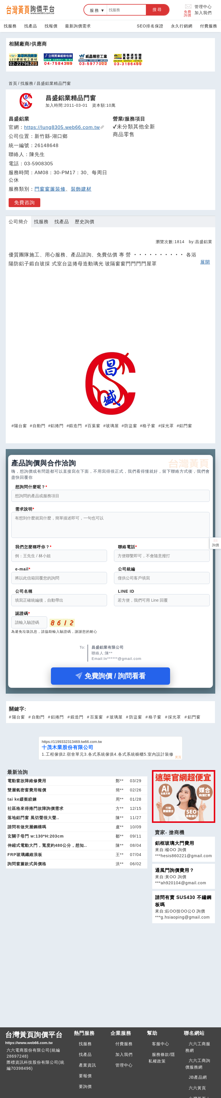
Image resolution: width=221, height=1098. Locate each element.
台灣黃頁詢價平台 (37, 1038)
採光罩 (167, 425)
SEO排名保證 (150, 26)
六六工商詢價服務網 (197, 1063)
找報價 (51, 26)
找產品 (30, 26)
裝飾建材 (81, 189)
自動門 (39, 425)
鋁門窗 (185, 425)
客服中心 (160, 1043)
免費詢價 (188, 10)
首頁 (13, 83)
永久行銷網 (182, 26)
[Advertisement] (110, 311)
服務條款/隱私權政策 (161, 1057)
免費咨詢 (24, 202)
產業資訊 (87, 1065)
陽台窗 (20, 425)
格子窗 (148, 425)
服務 (95, 10)
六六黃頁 (197, 1088)
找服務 (10, 26)
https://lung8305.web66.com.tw (64, 127)
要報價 (85, 1075)
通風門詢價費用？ (174, 873)
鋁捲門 (57, 425)
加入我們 (203, 12)
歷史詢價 (84, 221)
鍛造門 (75, 425)
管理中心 (203, 6)
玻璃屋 (112, 425)
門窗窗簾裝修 (50, 189)
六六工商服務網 (197, 1047)
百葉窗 (93, 425)
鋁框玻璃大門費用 (174, 846)
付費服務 (208, 26)
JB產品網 (198, 1077)
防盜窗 (130, 425)
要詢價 (85, 1086)
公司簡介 (18, 221)
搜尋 (157, 9)
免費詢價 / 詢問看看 (110, 679)
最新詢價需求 (78, 26)
